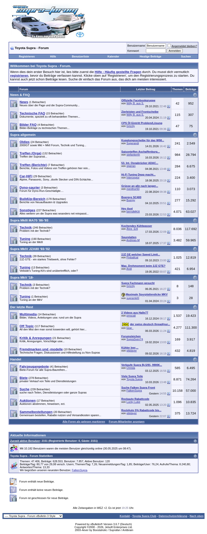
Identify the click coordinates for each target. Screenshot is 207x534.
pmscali (131, 315)
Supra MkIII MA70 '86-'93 (29, 220)
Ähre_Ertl (132, 228)
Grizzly (130, 126)
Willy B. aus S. (135, 103)
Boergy (130, 200)
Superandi (132, 143)
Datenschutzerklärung (173, 516)
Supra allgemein (23, 135)
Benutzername (136, 45)
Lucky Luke (133, 401)
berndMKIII (133, 211)
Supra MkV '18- (22, 277)
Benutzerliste (80, 56)
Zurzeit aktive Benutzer (25, 440)
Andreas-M (133, 240)
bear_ (129, 327)
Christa (130, 367)
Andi (129, 268)
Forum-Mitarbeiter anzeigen (126, 421)
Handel (15, 359)
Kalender (113, 56)
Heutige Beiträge (150, 56)
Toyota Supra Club (144, 516)
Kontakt (125, 516)
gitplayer (131, 350)
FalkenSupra (134, 390)
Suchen (186, 56)
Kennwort (133, 50)
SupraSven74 (134, 339)
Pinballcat (132, 257)
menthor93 (132, 188)
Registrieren (27, 56)
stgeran (131, 165)
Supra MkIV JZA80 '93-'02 (30, 249)
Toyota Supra (134, 379)
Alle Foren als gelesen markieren (84, 421)
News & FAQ (20, 95)
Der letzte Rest (21, 307)
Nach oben (197, 516)
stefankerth (133, 154)
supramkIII (132, 298)
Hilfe (53, 56)
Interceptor (132, 177)
